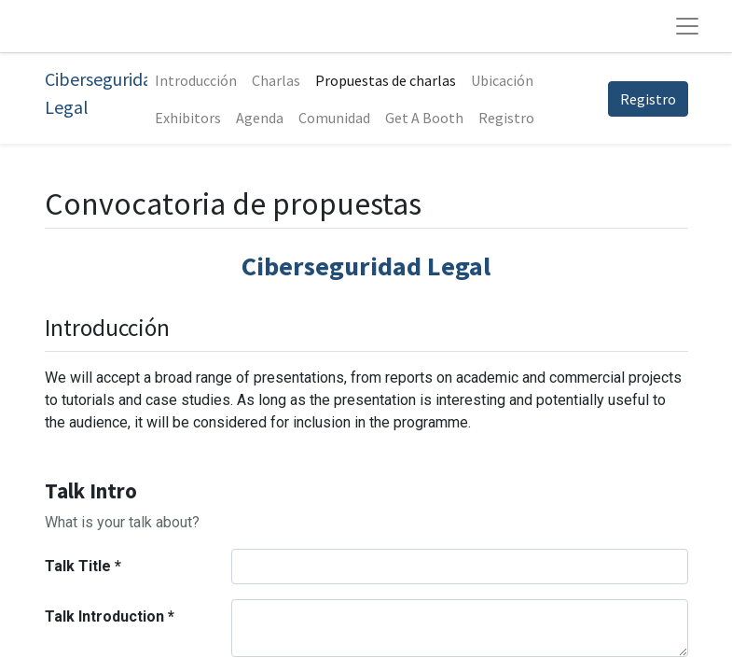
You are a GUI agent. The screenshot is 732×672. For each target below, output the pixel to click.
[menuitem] (195, 80)
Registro (648, 99)
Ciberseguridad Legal (96, 93)
